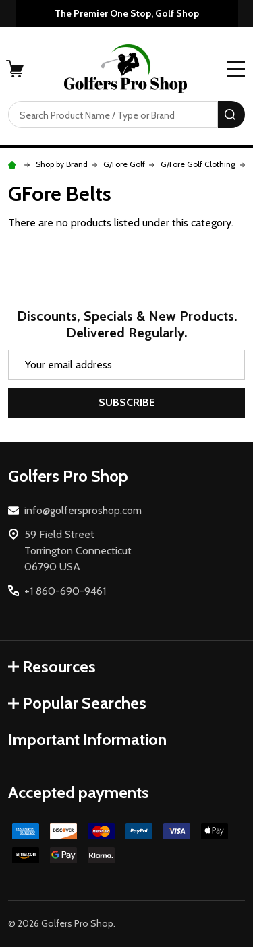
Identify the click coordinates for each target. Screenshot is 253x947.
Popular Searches (77, 703)
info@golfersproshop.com (83, 510)
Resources (52, 666)
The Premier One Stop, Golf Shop (127, 13)
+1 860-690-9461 (65, 591)
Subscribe (127, 402)
